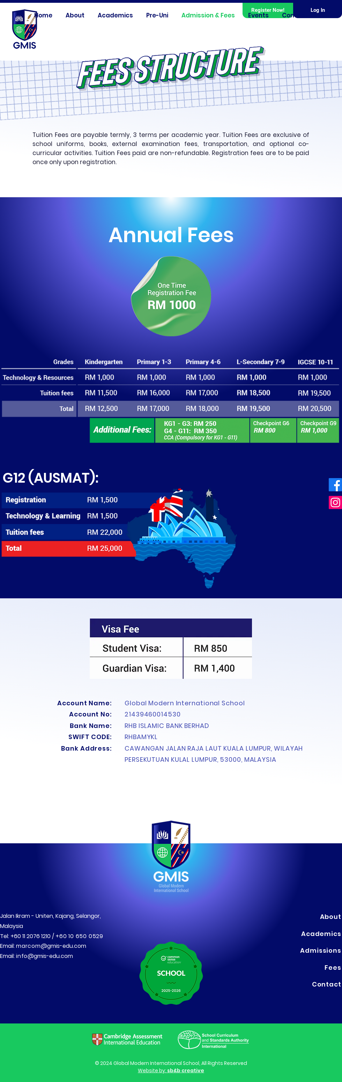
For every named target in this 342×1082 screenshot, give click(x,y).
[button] (268, 10)
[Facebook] (335, 484)
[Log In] (317, 10)
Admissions (320, 950)
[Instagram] (335, 502)
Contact (326, 984)
